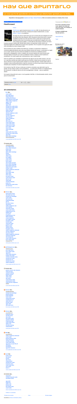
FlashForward (16, 30)
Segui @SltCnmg (59, 36)
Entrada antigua (48, 395)
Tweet (57, 39)
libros (10, 84)
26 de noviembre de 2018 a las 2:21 (13, 389)
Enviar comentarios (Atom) (15, 397)
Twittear (14, 27)
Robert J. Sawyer (17, 33)
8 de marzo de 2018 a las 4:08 (12, 306)
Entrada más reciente (8, 395)
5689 (6, 332)
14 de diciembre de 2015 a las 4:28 (13, 139)
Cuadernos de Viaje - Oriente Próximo (32, 17)
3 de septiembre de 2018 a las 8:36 (13, 349)
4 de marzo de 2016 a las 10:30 (12, 187)
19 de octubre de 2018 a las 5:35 (13, 369)
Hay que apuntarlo (37, 7)
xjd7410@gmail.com (10, 247)
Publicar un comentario (11, 392)
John (6, 92)
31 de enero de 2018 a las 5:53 (12, 285)
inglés (32, 30)
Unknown (7, 191)
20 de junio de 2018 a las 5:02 (12, 328)
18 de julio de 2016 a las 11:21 (12, 242)
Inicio (29, 395)
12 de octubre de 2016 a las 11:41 (13, 264)
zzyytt (6, 354)
